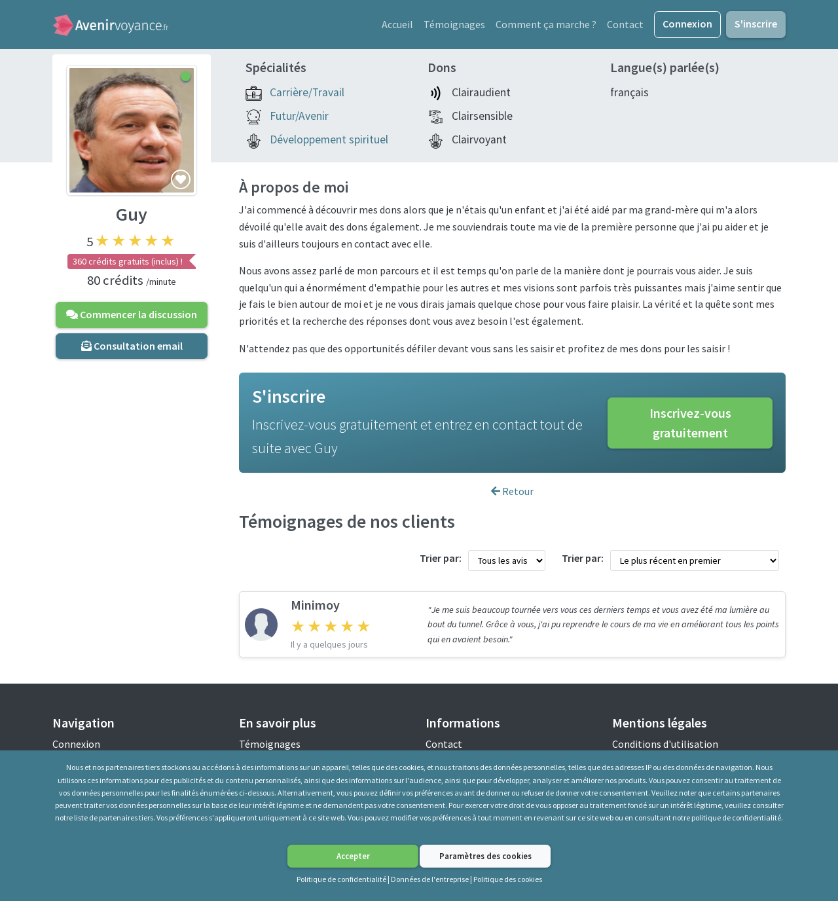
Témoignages (454, 24)
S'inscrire (756, 23)
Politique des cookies (507, 879)
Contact (625, 24)
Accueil (397, 24)
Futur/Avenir (299, 116)
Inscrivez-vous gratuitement (690, 423)
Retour (512, 491)
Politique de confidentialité (341, 879)
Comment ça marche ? (546, 24)
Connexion (687, 23)
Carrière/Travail (307, 93)
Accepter (353, 856)
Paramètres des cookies (485, 856)
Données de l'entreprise (430, 879)
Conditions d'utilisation (665, 744)
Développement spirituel (329, 140)
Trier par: (441, 558)
